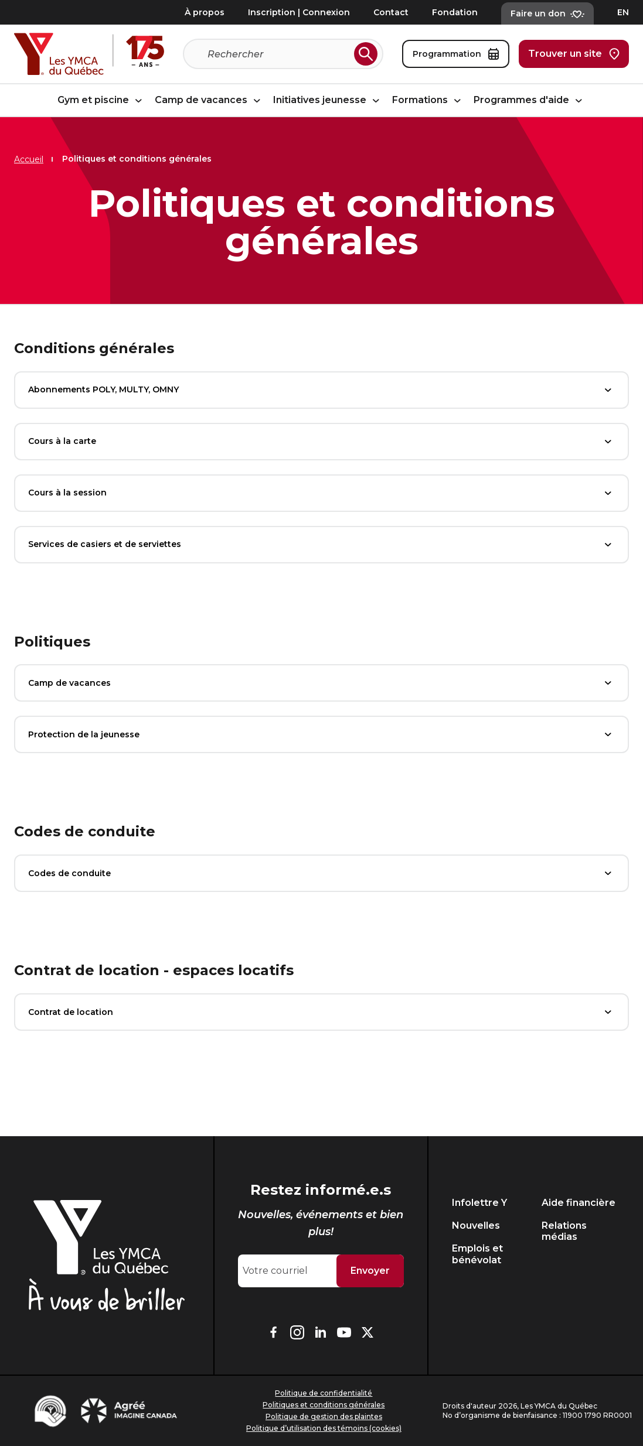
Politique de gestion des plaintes (324, 1416)
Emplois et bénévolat (477, 1254)
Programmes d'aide (530, 100)
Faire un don (547, 13)
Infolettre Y (479, 1202)
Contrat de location (321, 1012)
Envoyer (370, 1270)
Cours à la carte (321, 442)
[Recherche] (278, 54)
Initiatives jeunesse (328, 100)
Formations (428, 100)
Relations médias (564, 1231)
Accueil (28, 159)
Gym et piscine (101, 100)
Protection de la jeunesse (321, 734)
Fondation (455, 12)
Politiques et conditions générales (324, 1404)
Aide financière (578, 1202)
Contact (391, 12)
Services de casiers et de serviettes (321, 545)
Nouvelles (476, 1225)
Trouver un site (574, 54)
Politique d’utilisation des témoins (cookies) (324, 1428)
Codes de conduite (321, 873)
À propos (204, 12)
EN (623, 12)
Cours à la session (321, 493)
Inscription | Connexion (299, 12)
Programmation (456, 54)
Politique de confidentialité (323, 1393)
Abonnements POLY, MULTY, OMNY (321, 390)
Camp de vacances (209, 100)
